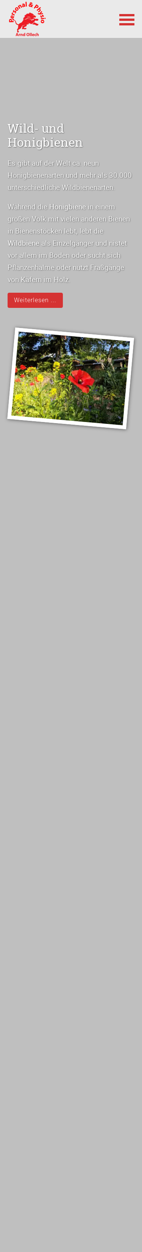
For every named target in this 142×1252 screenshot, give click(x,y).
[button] (126, 19)
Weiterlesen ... (35, 300)
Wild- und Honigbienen (45, 135)
